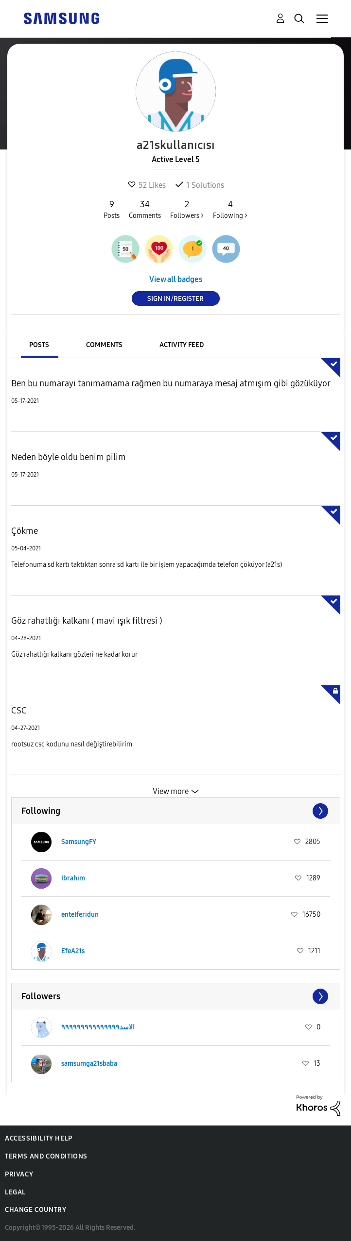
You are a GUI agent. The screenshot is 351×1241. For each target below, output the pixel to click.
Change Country (35, 1210)
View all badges (175, 279)
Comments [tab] (104, 345)
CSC (19, 710)
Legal (15, 1192)
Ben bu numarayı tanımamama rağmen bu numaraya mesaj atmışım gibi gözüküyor (171, 383)
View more (171, 791)
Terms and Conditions (46, 1156)
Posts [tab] (39, 345)
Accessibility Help (38, 1138)
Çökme (24, 531)
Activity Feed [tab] (181, 345)
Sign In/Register (175, 299)
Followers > (187, 209)
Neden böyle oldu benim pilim (68, 457)
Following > (230, 209)
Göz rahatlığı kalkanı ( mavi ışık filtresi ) (86, 620)
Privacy (19, 1174)
